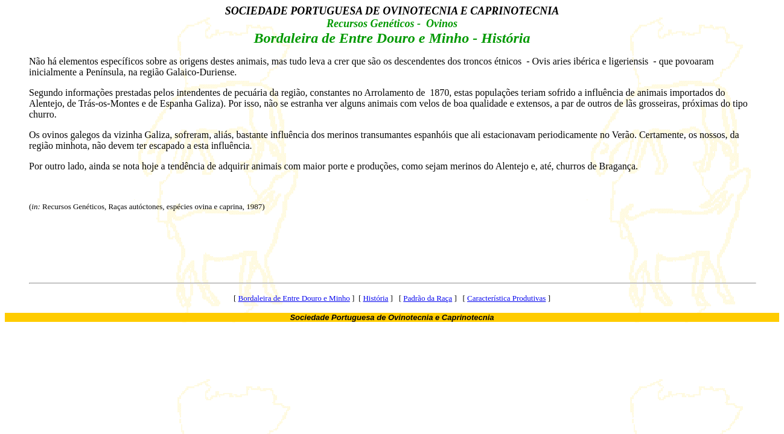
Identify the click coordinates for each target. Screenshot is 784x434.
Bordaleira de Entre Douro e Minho (294, 298)
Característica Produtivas (506, 298)
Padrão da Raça (427, 298)
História (375, 298)
